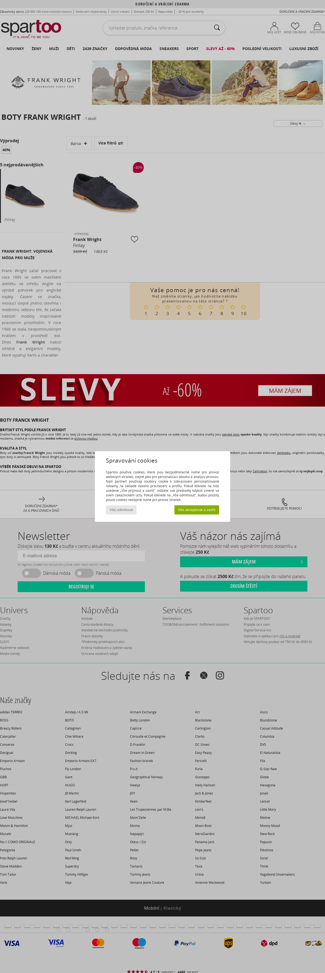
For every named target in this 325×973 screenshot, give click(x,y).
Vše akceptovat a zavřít (197, 510)
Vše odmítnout (121, 510)
